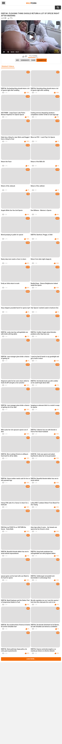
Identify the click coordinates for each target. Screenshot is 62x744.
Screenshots (25, 60)
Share (33, 60)
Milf (31, 3)
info (17, 60)
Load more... (31, 659)
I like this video (23, 56)
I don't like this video (26, 56)
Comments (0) (41, 60)
